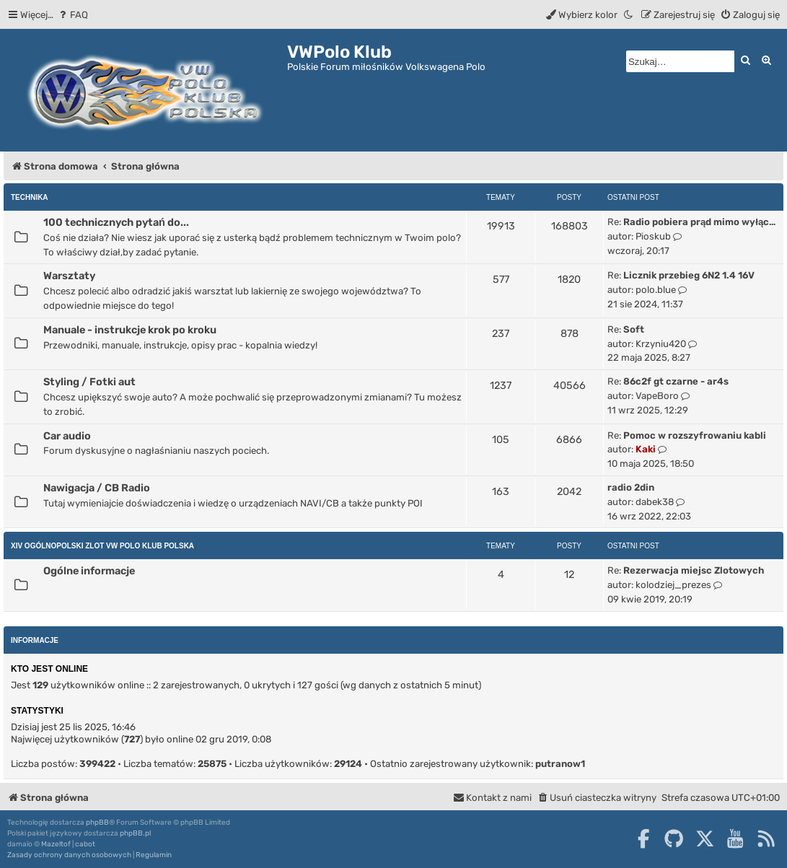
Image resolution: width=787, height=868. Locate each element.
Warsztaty (69, 275)
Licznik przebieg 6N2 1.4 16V (689, 275)
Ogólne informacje (89, 570)
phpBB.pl (135, 833)
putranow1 (560, 763)
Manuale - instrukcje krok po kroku (129, 329)
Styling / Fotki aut (89, 381)
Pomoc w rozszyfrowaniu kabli (694, 435)
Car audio (67, 435)
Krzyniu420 (661, 343)
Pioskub (653, 236)
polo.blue (656, 289)
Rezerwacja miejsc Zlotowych (693, 570)
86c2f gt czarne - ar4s (676, 381)
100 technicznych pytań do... (116, 222)
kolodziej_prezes (673, 584)
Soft (633, 329)
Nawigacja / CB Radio (96, 487)
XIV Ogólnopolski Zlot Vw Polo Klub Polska (102, 546)
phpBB (97, 822)
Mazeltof (56, 844)
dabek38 (655, 501)
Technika (29, 197)
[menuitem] (72, 14)
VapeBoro (657, 395)
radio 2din (630, 487)
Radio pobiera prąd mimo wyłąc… (699, 221)
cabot (85, 844)
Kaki (646, 449)
